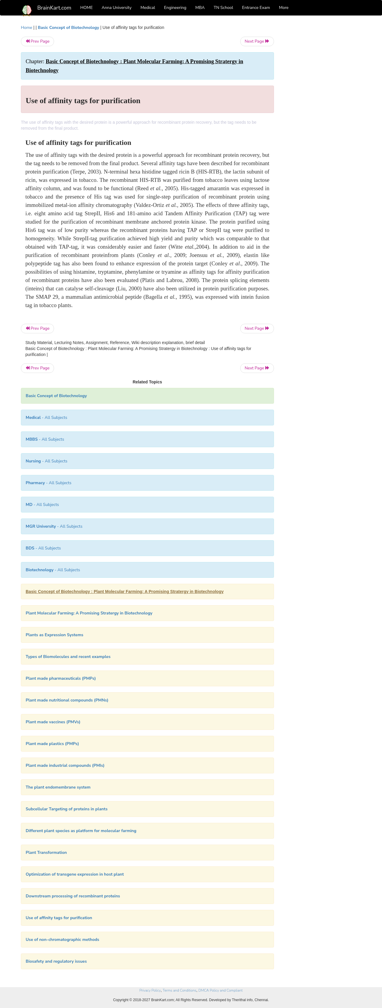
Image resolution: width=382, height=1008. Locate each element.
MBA (200, 7)
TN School (223, 7)
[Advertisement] (322, 113)
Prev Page (37, 41)
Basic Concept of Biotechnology (68, 27)
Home (26, 27)
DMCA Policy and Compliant (220, 990)
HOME (86, 7)
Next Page (257, 41)
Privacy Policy (150, 990)
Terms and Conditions (179, 990)
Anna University (117, 7)
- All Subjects (46, 417)
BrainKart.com (54, 7)
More (284, 7)
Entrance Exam (256, 7)
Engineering (175, 7)
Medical (148, 7)
